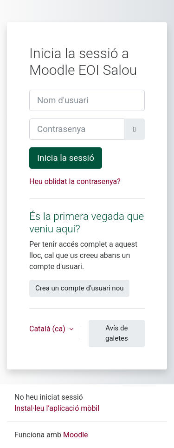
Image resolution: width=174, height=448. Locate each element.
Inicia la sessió (65, 158)
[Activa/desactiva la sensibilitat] (134, 129)
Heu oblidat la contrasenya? (75, 181)
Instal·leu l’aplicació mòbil (56, 408)
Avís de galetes (116, 333)
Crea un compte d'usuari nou (79, 288)
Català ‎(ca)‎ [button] (48, 328)
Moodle (75, 434)
